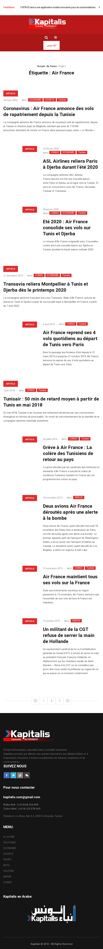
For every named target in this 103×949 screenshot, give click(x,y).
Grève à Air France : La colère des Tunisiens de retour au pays (68, 453)
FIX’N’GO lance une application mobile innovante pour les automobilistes (61, 7)
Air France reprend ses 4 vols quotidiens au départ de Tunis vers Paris (70, 338)
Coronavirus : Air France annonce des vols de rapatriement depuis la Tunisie (48, 111)
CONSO (55, 152)
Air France (52, 66)
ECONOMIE (35, 100)
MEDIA (7, 876)
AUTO (6, 865)
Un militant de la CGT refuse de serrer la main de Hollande (68, 635)
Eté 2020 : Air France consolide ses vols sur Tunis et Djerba (67, 227)
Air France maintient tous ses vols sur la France (70, 579)
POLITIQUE (9, 842)
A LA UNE (8, 837)
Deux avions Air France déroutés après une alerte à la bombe (70, 512)
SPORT (7, 859)
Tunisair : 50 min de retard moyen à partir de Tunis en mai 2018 (51, 402)
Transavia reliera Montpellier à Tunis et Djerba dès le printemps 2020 (45, 287)
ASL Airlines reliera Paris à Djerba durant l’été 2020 (70, 164)
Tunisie (62, 100)
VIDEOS (79, 497)
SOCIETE (49, 100)
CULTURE (8, 871)
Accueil (40, 66)
